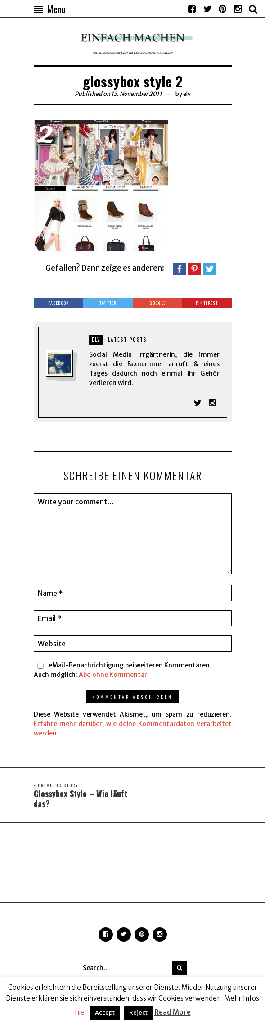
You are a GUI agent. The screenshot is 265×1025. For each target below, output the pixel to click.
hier (81, 1012)
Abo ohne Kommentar (113, 675)
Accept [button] (105, 1012)
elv (187, 94)
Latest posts (127, 339)
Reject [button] (138, 1012)
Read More (172, 1012)
